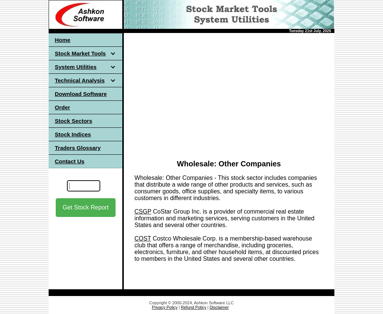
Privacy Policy (164, 307)
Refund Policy (193, 307)
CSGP (143, 211)
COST (143, 238)
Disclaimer (219, 307)
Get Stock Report (86, 207)
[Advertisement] (229, 93)
